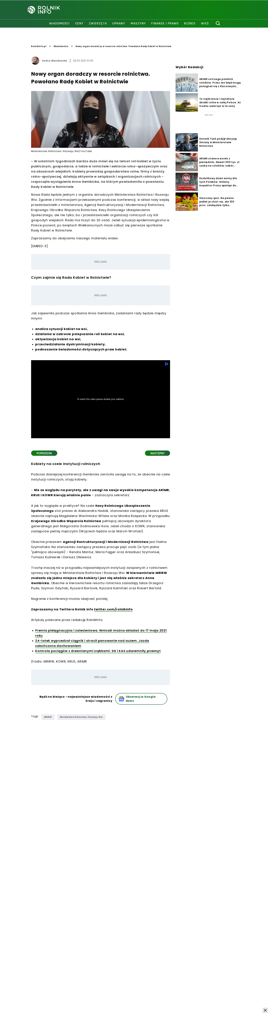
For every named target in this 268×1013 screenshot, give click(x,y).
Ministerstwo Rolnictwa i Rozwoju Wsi (81, 717)
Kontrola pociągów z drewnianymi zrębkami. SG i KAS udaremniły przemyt (98, 651)
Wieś (205, 23)
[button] (265, 1010)
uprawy (118, 23)
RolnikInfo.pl (38, 46)
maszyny (138, 23)
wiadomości (59, 23)
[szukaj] (218, 23)
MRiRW (48, 717)
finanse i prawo (165, 23)
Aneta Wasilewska (54, 60)
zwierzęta (98, 23)
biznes (190, 23)
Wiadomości (61, 46)
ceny (79, 23)
